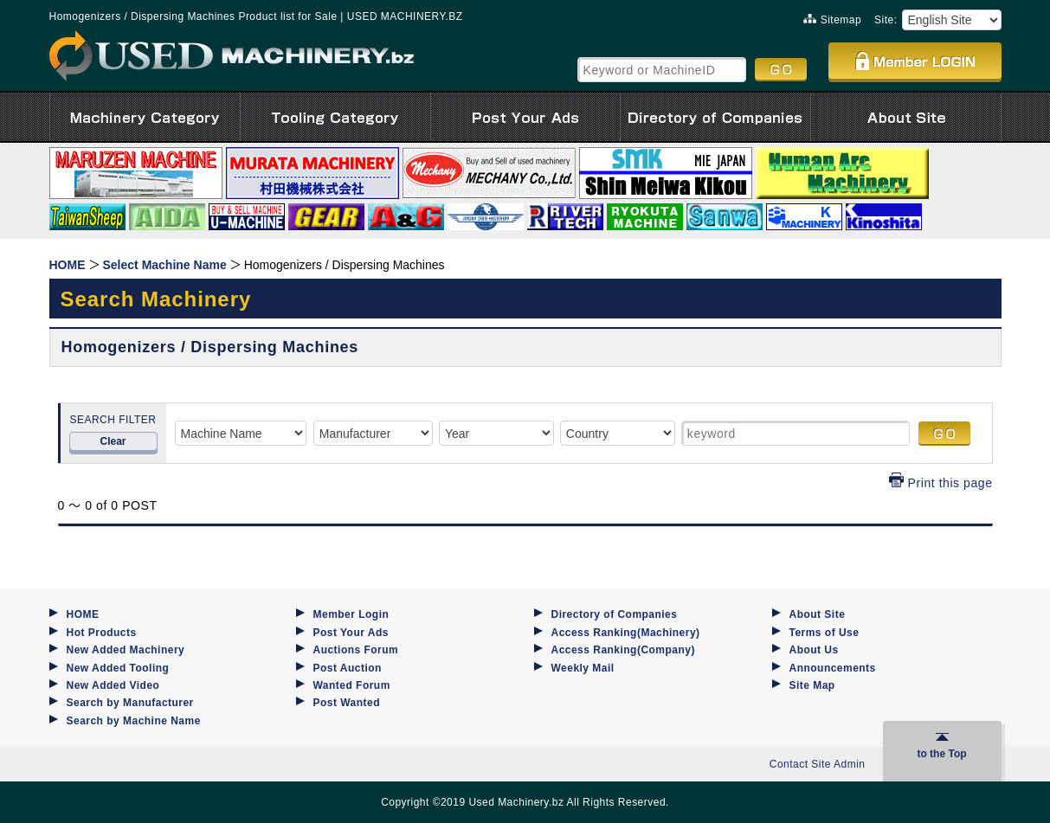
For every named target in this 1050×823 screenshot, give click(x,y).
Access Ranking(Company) (623, 650)
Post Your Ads (351, 633)
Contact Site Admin (818, 764)
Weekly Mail (583, 668)
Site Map (812, 685)
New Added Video (113, 685)
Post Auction (347, 668)
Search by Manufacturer (130, 703)
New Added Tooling (118, 668)
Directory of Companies (614, 614)
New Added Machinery (126, 650)
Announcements (832, 668)
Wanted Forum (351, 685)
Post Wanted (347, 703)
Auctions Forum (356, 650)
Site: (885, 20)
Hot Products (102, 633)
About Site (817, 614)
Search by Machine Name (134, 721)
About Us (814, 650)
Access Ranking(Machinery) (625, 633)
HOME (83, 614)
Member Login (351, 614)
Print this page (941, 483)
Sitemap (832, 20)
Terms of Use (824, 633)
